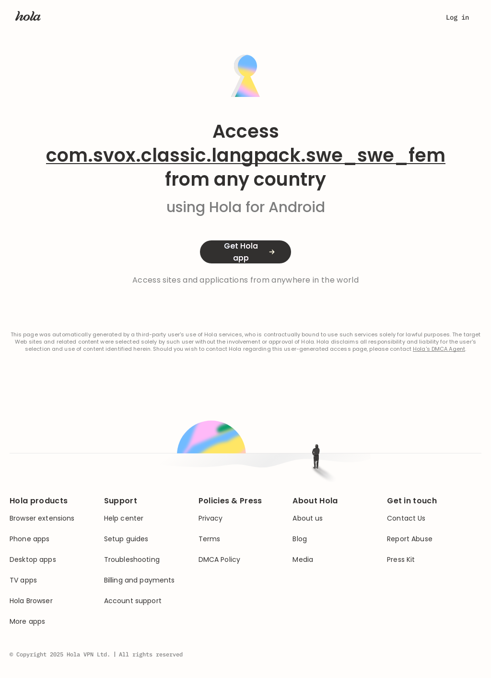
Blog (299, 539)
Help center (124, 518)
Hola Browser (31, 601)
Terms (210, 539)
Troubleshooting (132, 559)
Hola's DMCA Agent (439, 349)
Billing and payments (139, 580)
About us (307, 518)
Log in (457, 17)
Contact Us (406, 518)
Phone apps (29, 539)
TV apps (23, 580)
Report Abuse (410, 539)
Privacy (211, 518)
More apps (27, 621)
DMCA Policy (220, 559)
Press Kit (401, 559)
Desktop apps (33, 559)
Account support (133, 601)
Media (302, 559)
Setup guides (126, 539)
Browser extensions (42, 518)
